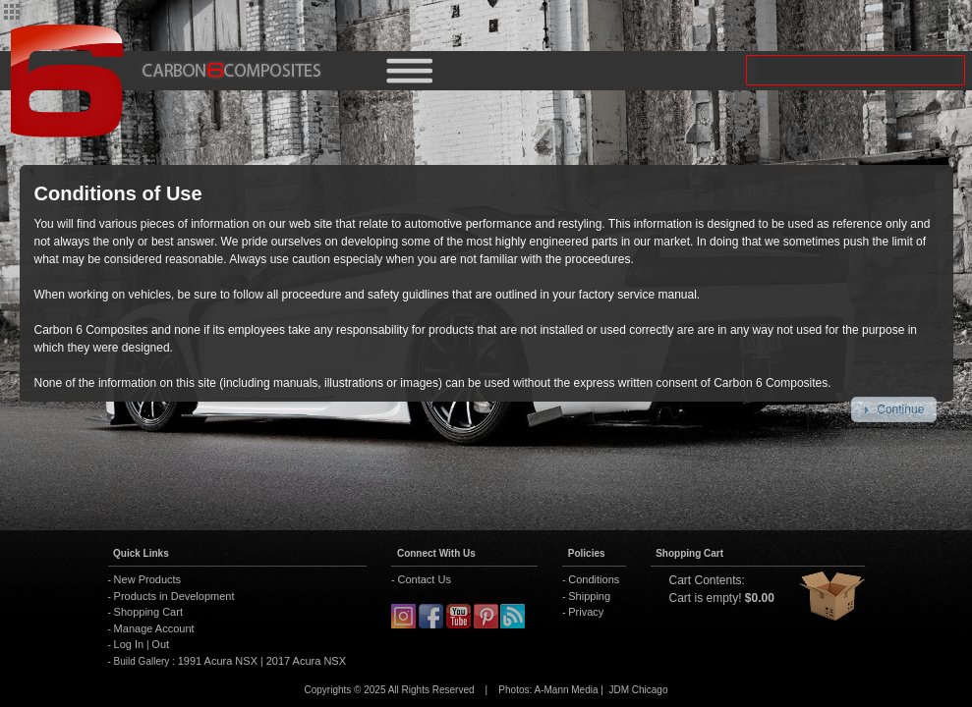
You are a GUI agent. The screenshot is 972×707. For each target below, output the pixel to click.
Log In (129, 644)
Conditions (593, 579)
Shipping (589, 596)
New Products (147, 579)
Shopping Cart (148, 612)
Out (160, 644)
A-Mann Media (566, 689)
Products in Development (174, 596)
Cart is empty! (705, 598)
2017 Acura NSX (304, 661)
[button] (894, 409)
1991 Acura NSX (219, 661)
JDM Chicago (637, 689)
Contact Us (423, 579)
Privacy (585, 612)
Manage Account (154, 628)
